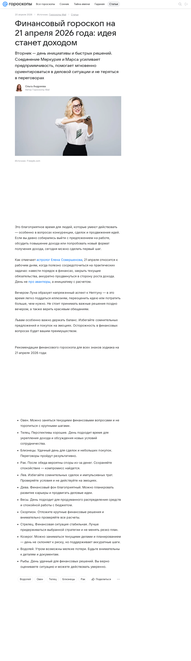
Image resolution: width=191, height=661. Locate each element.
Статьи (75, 14)
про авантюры (39, 281)
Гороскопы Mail (57, 14)
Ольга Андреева (35, 86)
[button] (68, 126)
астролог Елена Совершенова (59, 260)
